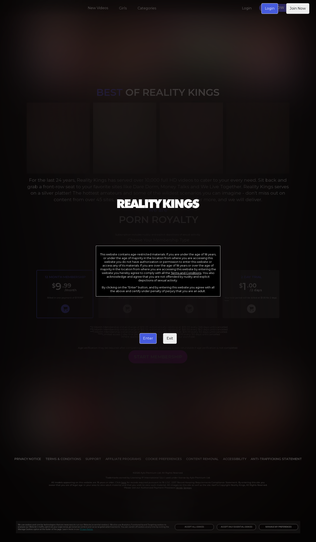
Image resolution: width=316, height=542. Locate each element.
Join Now (298, 8)
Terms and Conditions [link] (186, 273)
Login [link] (270, 8)
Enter (148, 338)
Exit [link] (170, 338)
